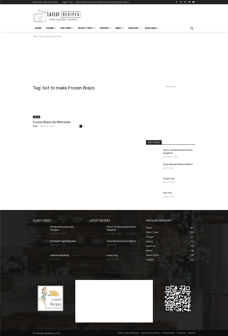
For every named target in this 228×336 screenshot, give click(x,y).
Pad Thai (167, 193)
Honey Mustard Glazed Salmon (178, 164)
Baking (36, 117)
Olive (35, 126)
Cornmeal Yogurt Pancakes (63, 241)
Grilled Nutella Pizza (59, 255)
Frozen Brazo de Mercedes (52, 122)
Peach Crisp (169, 178)
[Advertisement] (137, 15)
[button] (191, 28)
